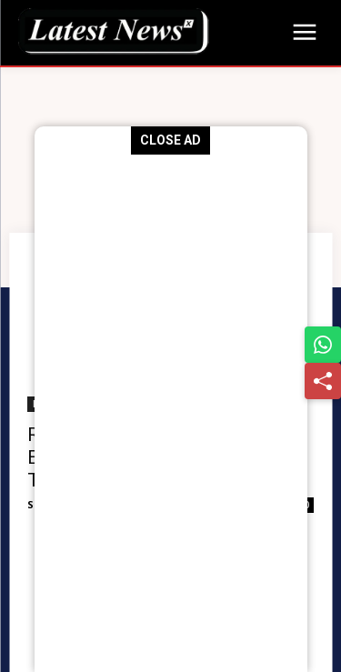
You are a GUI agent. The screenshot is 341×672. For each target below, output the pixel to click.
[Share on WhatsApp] (323, 344)
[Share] (323, 381)
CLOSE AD (170, 140)
